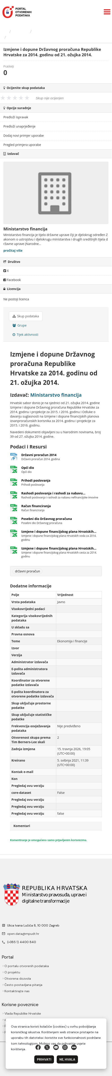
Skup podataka (26, 316)
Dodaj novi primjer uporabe (23, 135)
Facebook (12, 280)
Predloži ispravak (15, 117)
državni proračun (27, 571)
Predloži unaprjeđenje (19, 126)
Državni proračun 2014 (38, 455)
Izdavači (20, 31)
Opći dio (27, 467)
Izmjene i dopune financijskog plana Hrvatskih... (58, 531)
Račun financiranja (36, 506)
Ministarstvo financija (54, 31)
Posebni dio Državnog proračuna (46, 519)
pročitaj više (12, 250)
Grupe (20, 325)
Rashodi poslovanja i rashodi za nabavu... (53, 493)
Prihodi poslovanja (35, 480)
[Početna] (5, 31)
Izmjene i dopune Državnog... (37, 37)
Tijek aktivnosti (25, 334)
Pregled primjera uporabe (22, 145)
